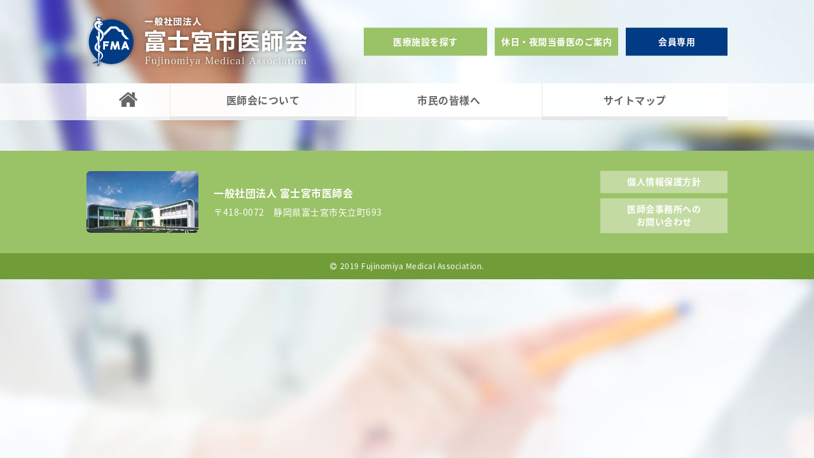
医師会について (263, 100)
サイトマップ (635, 100)
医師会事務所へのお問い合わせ (664, 215)
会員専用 (676, 41)
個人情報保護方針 (664, 180)
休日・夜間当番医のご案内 (556, 41)
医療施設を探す (425, 41)
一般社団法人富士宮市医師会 (197, 41)
